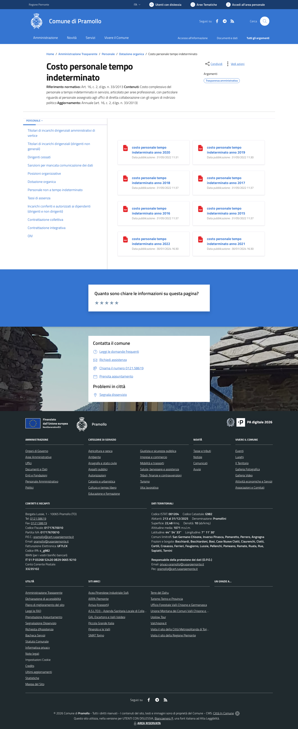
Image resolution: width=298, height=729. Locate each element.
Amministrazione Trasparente (77, 54)
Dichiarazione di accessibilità (43, 598)
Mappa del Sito (34, 684)
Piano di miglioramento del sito (44, 605)
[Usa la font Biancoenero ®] (165, 4)
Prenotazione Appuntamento (43, 617)
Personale (108, 54)
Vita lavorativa (149, 487)
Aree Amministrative (38, 457)
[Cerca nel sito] (264, 21)
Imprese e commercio (153, 457)
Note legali (32, 653)
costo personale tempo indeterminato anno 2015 (226, 211)
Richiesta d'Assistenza (39, 629)
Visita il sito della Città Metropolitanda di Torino (180, 629)
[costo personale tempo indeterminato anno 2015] (200, 208)
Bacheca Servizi (35, 635)
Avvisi (197, 469)
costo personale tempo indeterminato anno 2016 (151, 211)
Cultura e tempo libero (102, 487)
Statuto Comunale (37, 641)
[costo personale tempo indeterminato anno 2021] (200, 239)
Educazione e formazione (104, 493)
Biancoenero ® (164, 718)
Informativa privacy (37, 647)
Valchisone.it (159, 623)
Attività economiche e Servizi (253, 481)
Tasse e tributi (202, 451)
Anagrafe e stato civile (102, 463)
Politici (29, 487)
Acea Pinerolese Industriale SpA (108, 592)
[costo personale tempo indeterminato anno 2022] (125, 239)
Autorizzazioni (97, 475)
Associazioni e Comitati (249, 487)
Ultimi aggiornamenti (38, 672)
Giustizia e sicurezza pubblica (158, 451)
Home (50, 54)
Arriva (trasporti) (98, 605)
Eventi (239, 451)
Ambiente (94, 457)
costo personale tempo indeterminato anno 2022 (151, 241)
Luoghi (239, 457)
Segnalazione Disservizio (40, 623)
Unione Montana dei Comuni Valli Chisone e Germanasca (187, 611)
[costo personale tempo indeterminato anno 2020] (125, 147)
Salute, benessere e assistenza (159, 469)
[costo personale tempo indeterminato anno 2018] (125, 178)
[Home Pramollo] (65, 21)
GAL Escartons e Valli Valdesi (106, 617)
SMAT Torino (96, 635)
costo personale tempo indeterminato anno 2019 (226, 150)
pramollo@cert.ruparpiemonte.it (53, 537)
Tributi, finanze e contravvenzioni (161, 475)
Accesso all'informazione (193, 38)
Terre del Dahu (160, 592)
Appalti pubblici (97, 469)
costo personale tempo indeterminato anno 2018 (151, 180)
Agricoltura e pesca (100, 451)
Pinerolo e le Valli (99, 629)
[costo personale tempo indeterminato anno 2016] (125, 208)
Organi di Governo (36, 451)
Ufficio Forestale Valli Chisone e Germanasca (179, 605)
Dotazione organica (131, 54)
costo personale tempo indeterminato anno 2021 (226, 241)
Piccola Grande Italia (101, 623)
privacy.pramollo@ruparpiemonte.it (182, 564)
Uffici (28, 463)
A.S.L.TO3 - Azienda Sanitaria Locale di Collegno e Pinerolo (125, 611)
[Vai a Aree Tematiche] (203, 4)
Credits (29, 665)
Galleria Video (244, 475)
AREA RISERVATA (147, 723)
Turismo (145, 481)
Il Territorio (242, 463)
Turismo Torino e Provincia (167, 598)
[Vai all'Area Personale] (245, 4)
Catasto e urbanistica (101, 481)
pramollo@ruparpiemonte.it (51, 541)
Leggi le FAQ (33, 611)
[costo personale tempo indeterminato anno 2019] (200, 147)
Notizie (197, 457)
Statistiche (32, 678)
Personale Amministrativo (41, 481)
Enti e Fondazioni (36, 475)
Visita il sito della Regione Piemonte (173, 635)
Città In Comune (223, 713)
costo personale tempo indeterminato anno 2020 (151, 150)
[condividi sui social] (213, 64)
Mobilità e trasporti (152, 463)
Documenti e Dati (36, 469)
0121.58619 (38, 518)
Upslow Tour (158, 617)
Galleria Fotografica (247, 469)
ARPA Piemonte (98, 598)
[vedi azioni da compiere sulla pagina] (234, 64)
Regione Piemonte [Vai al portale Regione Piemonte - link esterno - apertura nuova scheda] (39, 4)
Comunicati (200, 463)
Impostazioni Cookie (38, 659)
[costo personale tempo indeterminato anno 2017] (200, 178)
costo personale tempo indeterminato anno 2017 (226, 180)
